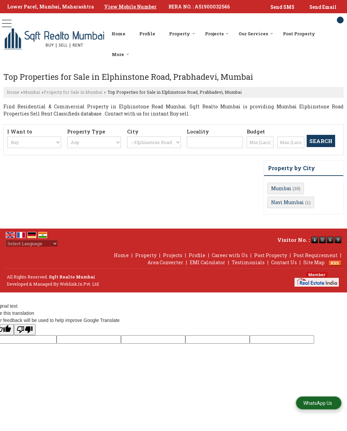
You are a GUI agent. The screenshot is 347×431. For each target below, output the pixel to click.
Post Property (299, 34)
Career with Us (230, 255)
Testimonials (248, 262)
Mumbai (31, 92)
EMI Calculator (207, 262)
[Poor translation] (25, 329)
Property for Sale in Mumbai (73, 92)
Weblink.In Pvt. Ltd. (80, 284)
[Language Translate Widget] (32, 243)
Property (182, 34)
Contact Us (284, 262)
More (120, 54)
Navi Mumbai (287, 202)
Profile (147, 34)
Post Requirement (315, 255)
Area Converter (165, 262)
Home (118, 34)
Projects (217, 34)
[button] (130, 6)
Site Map (314, 262)
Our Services (256, 34)
